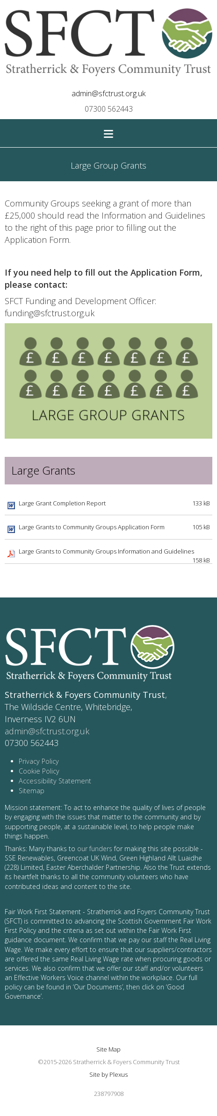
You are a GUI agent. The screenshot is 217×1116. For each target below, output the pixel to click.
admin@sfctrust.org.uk (108, 93)
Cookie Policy (39, 771)
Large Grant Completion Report (62, 503)
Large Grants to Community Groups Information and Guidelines (106, 551)
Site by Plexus (108, 1074)
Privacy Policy (39, 761)
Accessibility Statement (55, 780)
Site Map (108, 1049)
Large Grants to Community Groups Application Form (92, 527)
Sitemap (31, 790)
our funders (94, 848)
